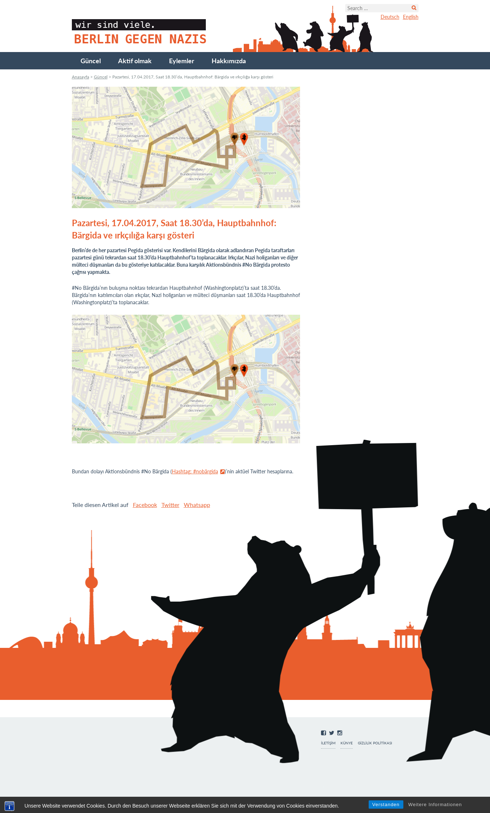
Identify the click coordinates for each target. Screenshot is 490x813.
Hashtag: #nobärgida (195, 471)
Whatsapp (197, 504)
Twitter (170, 504)
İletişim (328, 743)
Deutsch (390, 17)
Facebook (145, 504)
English (411, 17)
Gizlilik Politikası (375, 743)
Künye (347, 743)
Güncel (91, 61)
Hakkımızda (229, 61)
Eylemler (181, 61)
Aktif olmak (135, 61)
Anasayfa (80, 76)
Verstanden (386, 804)
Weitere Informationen (435, 804)
